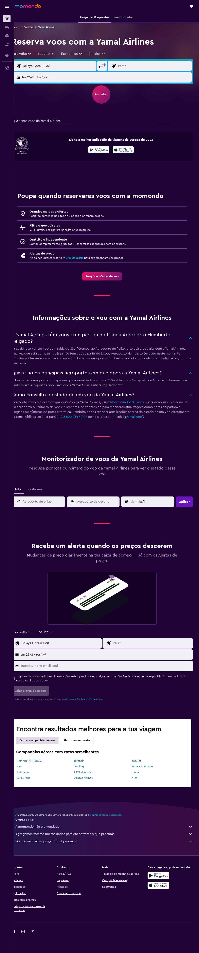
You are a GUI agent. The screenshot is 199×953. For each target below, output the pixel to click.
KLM (137, 778)
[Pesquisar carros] (7, 36)
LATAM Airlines (89, 772)
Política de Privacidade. (99, 699)
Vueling (85, 766)
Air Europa (32, 778)
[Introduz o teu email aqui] (110, 666)
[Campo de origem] (65, 66)
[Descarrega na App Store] (127, 150)
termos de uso (73, 699)
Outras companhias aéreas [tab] (46, 740)
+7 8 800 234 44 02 (101, 416)
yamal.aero (162, 416)
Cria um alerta (83, 258)
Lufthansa (32, 772)
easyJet (139, 761)
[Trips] (7, 56)
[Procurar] (7, 27)
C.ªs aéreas (36, 27)
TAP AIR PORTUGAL (38, 761)
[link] (106, 276)
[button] (6, 6)
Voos (22, 27)
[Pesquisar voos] (7, 19)
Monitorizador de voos (135, 402)
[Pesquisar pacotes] (7, 44)
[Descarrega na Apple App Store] (160, 885)
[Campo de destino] (156, 66)
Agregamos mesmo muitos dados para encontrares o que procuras (108, 834)
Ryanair (85, 761)
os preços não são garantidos (115, 815)
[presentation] (127, 149)
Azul (28, 766)
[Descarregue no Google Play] (160, 875)
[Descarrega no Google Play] (103, 150)
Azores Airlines (89, 778)
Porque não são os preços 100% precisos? (108, 841)
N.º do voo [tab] (43, 489)
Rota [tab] (26, 489)
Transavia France (145, 766)
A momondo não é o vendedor (108, 826)
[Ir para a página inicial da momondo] (28, 6)
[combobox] (30, 53)
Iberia (138, 772)
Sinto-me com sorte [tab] (85, 740)
